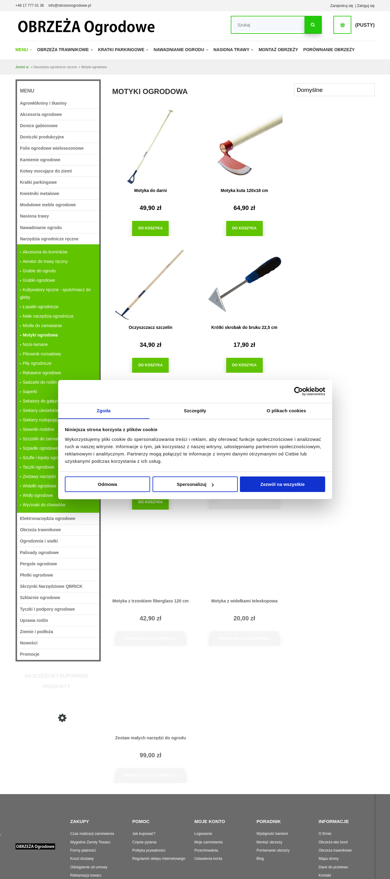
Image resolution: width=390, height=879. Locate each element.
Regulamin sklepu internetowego (158, 829)
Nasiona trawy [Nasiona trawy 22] (34, 216)
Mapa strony (329, 829)
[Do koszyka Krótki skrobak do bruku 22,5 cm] (149, 365)
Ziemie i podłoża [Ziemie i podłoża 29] (36, 631)
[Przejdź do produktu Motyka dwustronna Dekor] (332, 283)
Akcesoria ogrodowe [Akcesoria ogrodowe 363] (41, 114)
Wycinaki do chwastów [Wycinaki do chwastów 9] (44, 504)
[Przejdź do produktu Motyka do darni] (58, 757)
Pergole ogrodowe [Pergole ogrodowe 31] (38, 563)
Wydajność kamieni (272, 804)
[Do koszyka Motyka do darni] (149, 228)
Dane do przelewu (333, 838)
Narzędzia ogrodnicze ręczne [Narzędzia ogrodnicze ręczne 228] (49, 238)
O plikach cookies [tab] (286, 410)
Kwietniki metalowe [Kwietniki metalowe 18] (39, 193)
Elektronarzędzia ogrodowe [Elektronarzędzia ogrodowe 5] (48, 518)
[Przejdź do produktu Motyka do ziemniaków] (240, 283)
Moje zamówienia (209, 813)
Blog (260, 829)
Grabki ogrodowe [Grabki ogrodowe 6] (39, 280)
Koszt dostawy (82, 829)
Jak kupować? (144, 804)
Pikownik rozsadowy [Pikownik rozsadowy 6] (42, 353)
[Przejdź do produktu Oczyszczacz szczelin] (332, 147)
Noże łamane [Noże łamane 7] (35, 344)
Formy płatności (83, 821)
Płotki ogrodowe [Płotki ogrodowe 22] (36, 575)
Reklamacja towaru (85, 846)
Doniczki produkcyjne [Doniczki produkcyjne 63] (42, 136)
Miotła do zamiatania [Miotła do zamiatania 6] (42, 325)
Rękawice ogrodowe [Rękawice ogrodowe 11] (42, 372)
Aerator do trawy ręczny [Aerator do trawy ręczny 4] (45, 261)
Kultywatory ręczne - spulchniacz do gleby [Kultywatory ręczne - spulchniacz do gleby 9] (55, 293)
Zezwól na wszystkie (282, 484)
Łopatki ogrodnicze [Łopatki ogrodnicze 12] (41, 306)
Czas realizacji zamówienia (92, 804)
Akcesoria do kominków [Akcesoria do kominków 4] (45, 251)
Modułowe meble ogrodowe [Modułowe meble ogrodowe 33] (48, 204)
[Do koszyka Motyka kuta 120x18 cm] (240, 228)
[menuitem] (26, 49)
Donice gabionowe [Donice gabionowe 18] (39, 125)
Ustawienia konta (208, 829)
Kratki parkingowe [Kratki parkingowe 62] (38, 182)
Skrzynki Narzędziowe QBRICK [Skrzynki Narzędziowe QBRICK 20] (51, 586)
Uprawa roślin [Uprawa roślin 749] (34, 620)
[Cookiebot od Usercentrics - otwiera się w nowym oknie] (298, 391)
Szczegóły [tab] (195, 410)
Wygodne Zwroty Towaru (90, 813)
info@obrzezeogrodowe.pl (69, 5)
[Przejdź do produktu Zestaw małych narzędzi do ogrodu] (332, 420)
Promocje (30, 654)
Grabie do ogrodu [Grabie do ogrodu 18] (39, 270)
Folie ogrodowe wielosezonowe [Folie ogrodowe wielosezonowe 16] (52, 148)
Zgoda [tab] (104, 410)
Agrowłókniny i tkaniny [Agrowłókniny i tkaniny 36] (43, 103)
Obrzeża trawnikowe (335, 821)
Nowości (29, 642)
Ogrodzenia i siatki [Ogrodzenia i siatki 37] (39, 541)
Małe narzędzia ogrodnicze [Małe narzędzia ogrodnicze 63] (48, 316)
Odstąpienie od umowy (88, 838)
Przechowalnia (206, 821)
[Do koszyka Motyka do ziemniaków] (240, 365)
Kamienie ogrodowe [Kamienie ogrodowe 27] (40, 159)
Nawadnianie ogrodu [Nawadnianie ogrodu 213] (41, 227)
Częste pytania (144, 813)
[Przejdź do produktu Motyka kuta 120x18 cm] (240, 147)
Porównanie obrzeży (273, 821)
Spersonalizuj (195, 484)
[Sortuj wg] (334, 89)
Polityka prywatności (149, 821)
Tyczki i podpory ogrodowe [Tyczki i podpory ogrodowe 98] (47, 609)
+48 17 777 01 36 (30, 5)
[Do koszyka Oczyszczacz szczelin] (332, 228)
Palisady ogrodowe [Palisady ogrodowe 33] (39, 552)
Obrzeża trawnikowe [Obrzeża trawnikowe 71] (40, 529)
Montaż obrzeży (270, 813)
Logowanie (203, 804)
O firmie (325, 804)
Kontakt (325, 846)
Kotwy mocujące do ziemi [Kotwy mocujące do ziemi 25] (46, 171)
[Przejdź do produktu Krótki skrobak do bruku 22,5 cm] (149, 283)
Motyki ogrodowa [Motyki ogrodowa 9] (40, 335)
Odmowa (107, 484)
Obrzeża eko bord (333, 813)
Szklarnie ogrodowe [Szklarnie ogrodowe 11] (40, 597)
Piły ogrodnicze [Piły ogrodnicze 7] (37, 363)
